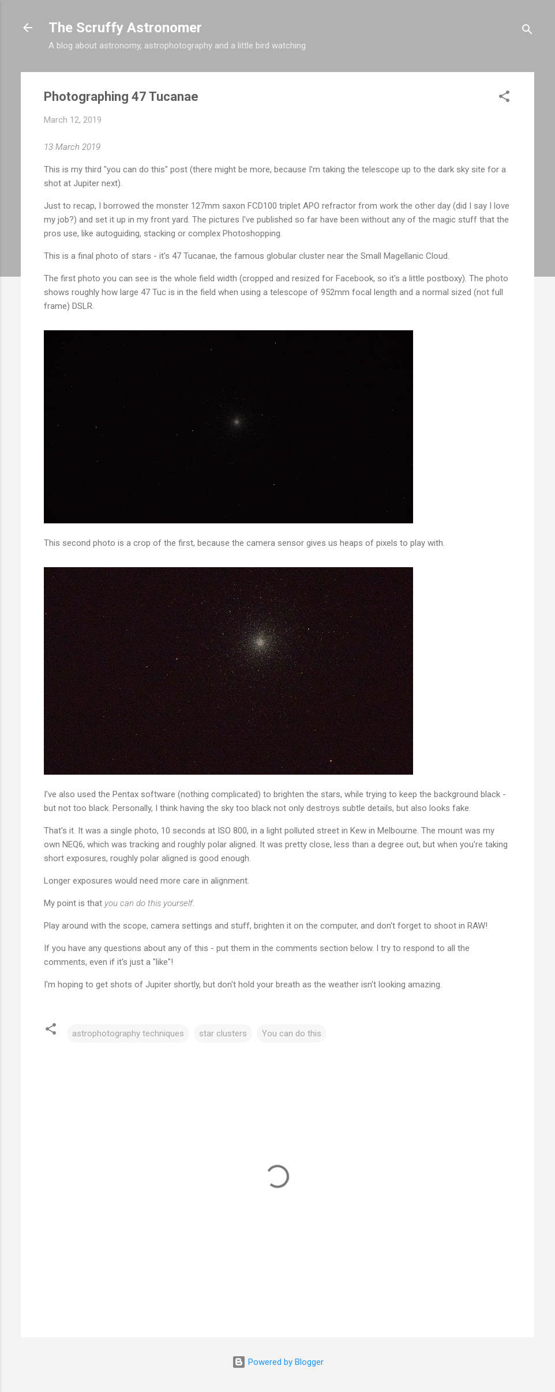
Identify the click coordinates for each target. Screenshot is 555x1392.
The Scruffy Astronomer (125, 28)
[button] (504, 98)
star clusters (223, 1033)
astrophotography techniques (128, 1033)
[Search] (527, 31)
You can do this (291, 1033)
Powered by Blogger (278, 1362)
